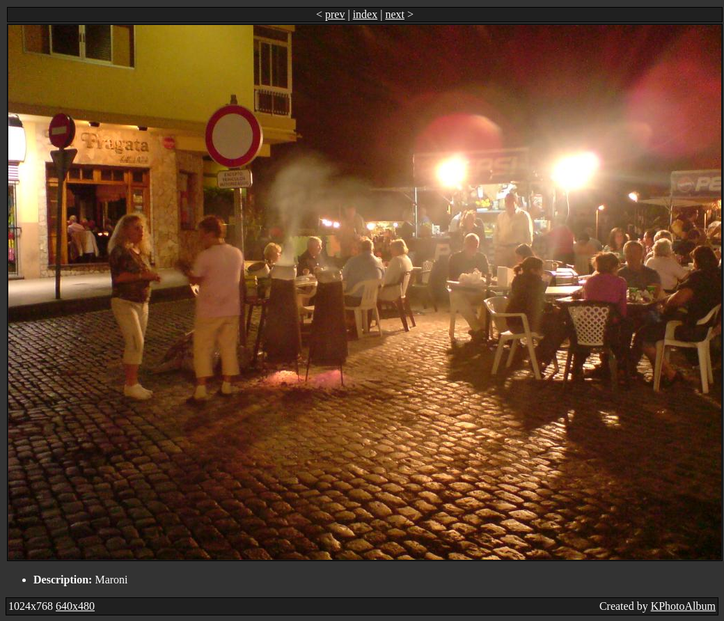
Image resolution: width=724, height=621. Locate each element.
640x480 (75, 606)
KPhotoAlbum (683, 606)
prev (335, 14)
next (394, 14)
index (365, 14)
